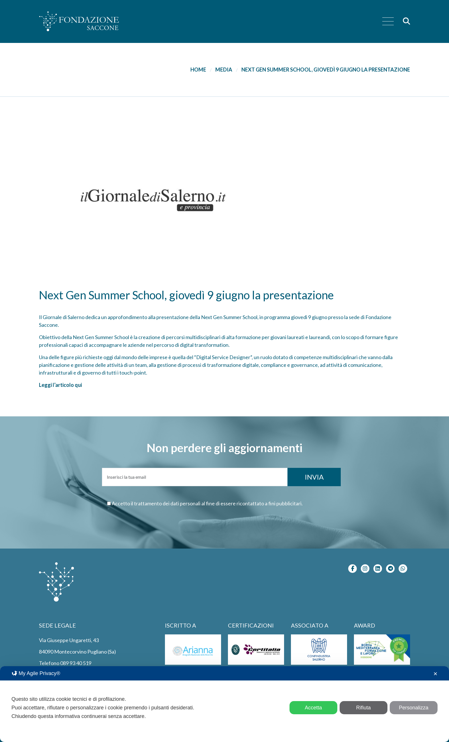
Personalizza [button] (413, 708)
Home (198, 69)
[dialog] (224, 704)
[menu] (388, 21)
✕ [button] (435, 674)
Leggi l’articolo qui (60, 385)
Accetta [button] (313, 708)
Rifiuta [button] (363, 708)
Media (223, 69)
